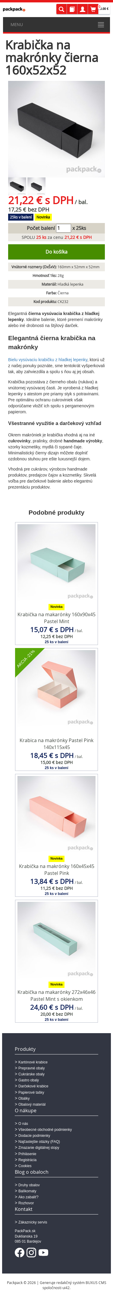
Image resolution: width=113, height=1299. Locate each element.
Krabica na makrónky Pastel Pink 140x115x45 (56, 744)
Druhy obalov (29, 1185)
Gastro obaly (28, 1080)
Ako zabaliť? (28, 1197)
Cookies (24, 1166)
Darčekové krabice (33, 1086)
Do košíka (56, 251)
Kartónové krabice (33, 1062)
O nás (23, 1124)
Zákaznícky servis (32, 1222)
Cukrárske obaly (31, 1074)
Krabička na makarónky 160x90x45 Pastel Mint (56, 618)
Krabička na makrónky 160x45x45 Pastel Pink (56, 869)
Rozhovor (26, 1203)
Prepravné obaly (31, 1068)
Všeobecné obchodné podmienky (45, 1130)
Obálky (24, 1098)
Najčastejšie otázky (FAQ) (39, 1142)
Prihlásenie (27, 1154)
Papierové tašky (31, 1092)
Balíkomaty (27, 1191)
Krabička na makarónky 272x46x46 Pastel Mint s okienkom (56, 995)
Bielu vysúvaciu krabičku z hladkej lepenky (47, 359)
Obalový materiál (32, 1104)
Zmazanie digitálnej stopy (38, 1148)
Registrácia (27, 1160)
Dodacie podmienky (34, 1136)
